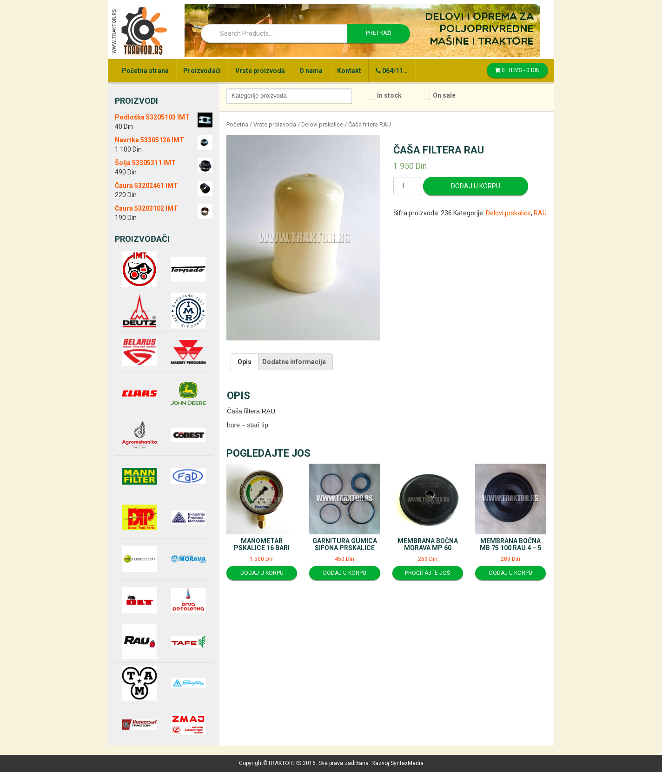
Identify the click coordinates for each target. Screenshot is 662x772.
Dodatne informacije (294, 362)
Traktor (139, 30)
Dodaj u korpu (475, 186)
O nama (311, 70)
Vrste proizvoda (260, 70)
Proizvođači (202, 70)
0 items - (517, 70)
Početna (237, 124)
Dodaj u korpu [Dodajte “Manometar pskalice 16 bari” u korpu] (262, 573)
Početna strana (145, 70)
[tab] (244, 361)
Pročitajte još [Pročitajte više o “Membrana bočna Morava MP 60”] (427, 573)
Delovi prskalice (322, 124)
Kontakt (349, 70)
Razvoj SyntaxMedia (397, 763)
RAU (540, 213)
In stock (389, 95)
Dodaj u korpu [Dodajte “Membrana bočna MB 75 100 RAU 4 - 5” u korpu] (510, 573)
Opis (245, 362)
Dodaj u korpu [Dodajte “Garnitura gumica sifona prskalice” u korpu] (344, 573)
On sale (444, 95)
